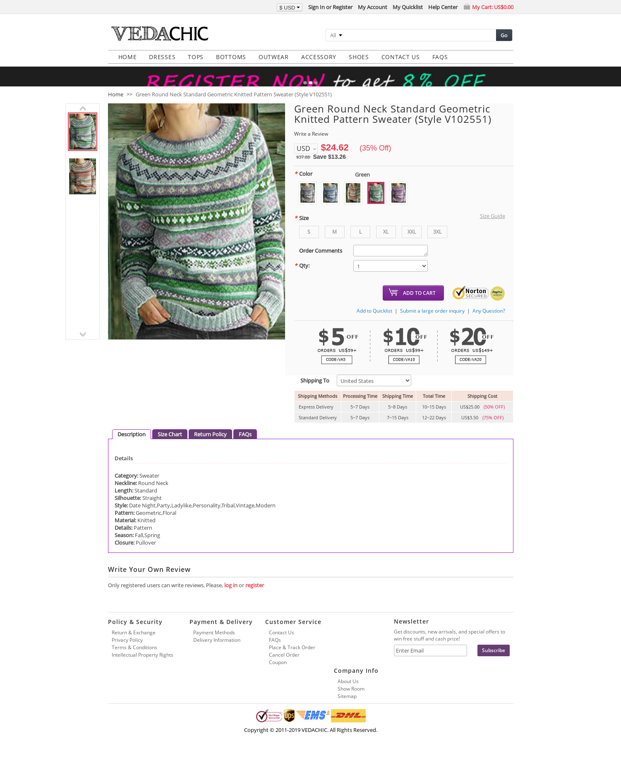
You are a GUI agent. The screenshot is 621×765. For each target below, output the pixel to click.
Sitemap (347, 706)
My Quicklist (408, 7)
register (254, 596)
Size (301, 228)
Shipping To (311, 391)
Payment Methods (214, 643)
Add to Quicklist (374, 321)
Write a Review (311, 144)
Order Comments (318, 261)
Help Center (443, 7)
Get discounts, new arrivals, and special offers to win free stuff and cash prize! (449, 646)
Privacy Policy (127, 650)
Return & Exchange (134, 643)
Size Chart (170, 445)
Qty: (301, 276)
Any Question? (488, 321)
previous (82, 119)
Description (131, 445)
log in (230, 596)
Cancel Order (284, 665)
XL (385, 242)
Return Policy (210, 445)
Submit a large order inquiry (432, 321)
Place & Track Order (292, 658)
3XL (437, 242)
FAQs (245, 445)
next (82, 345)
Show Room (351, 699)
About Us (348, 692)
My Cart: (492, 7)
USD (303, 159)
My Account (372, 7)
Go (504, 35)
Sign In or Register (330, 7)
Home (115, 105)
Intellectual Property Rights (142, 665)
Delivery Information (216, 650)
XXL (412, 242)
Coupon (278, 673)
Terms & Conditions (134, 658)
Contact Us (281, 643)
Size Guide (492, 226)
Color (303, 184)
